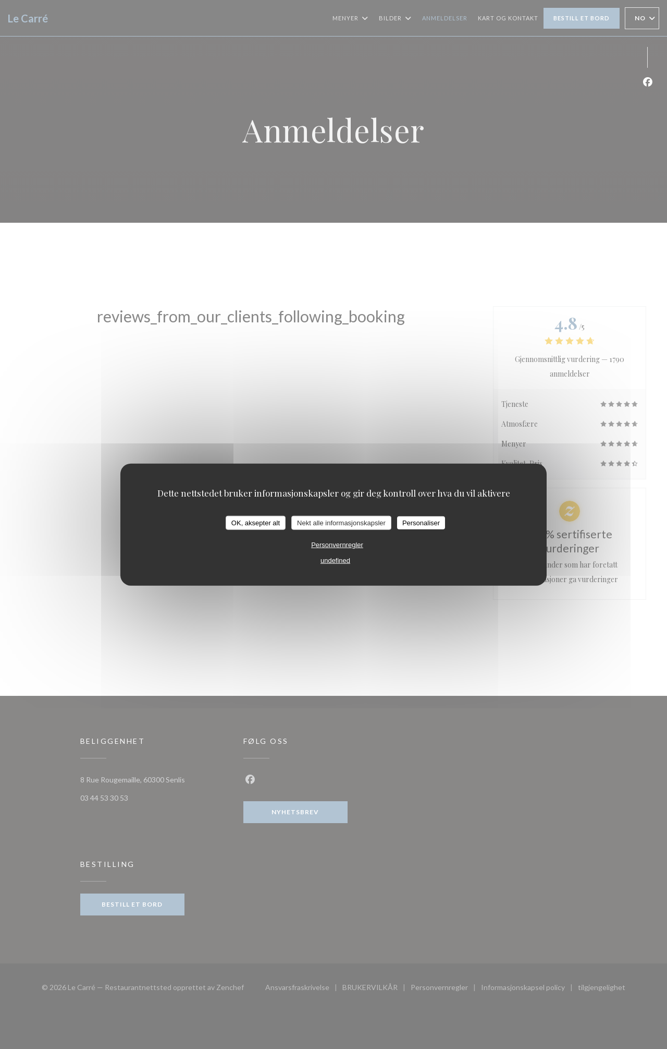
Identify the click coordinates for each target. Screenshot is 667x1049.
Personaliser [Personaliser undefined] (421, 522)
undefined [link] (335, 560)
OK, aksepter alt (255, 522)
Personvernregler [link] (337, 545)
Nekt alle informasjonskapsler (341, 522)
